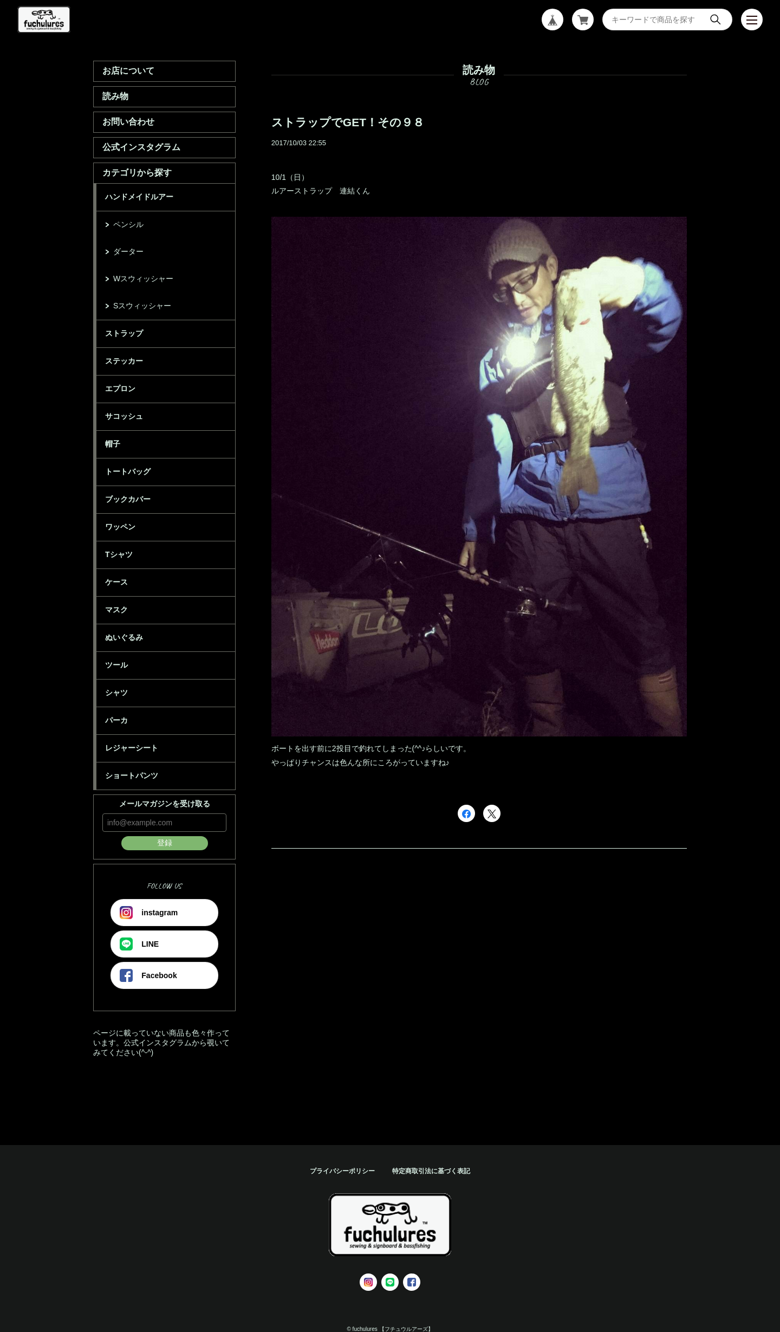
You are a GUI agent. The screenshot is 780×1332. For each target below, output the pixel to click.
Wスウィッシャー (143, 278)
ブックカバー (128, 499)
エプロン (120, 388)
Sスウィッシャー (142, 305)
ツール (116, 665)
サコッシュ (124, 416)
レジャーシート (131, 747)
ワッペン (120, 526)
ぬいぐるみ (124, 637)
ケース (116, 582)
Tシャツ (119, 554)
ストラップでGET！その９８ (347, 122)
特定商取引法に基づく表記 (431, 1171)
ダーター (128, 251)
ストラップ (124, 333)
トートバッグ (128, 471)
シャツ (116, 692)
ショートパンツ (131, 775)
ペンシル (128, 224)
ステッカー (124, 361)
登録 (164, 842)
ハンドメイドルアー (139, 196)
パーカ (116, 720)
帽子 (112, 443)
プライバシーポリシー (342, 1171)
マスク (116, 609)
